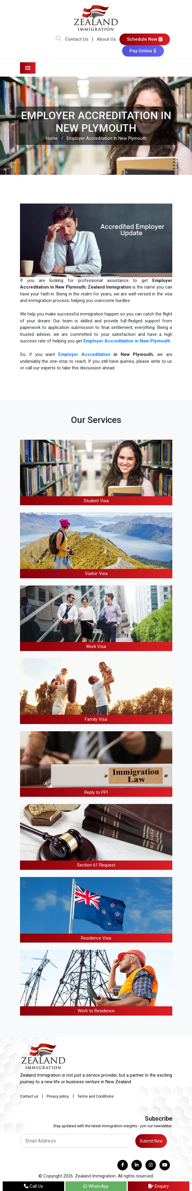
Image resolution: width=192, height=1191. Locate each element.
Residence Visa (96, 938)
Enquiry (158, 1186)
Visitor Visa (96, 573)
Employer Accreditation (84, 354)
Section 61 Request (96, 865)
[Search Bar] (59, 39)
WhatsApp (96, 1186)
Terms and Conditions (95, 1096)
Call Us (33, 1186)
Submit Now (151, 1141)
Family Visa (96, 719)
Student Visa (96, 500)
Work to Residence (96, 1011)
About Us (106, 39)
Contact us (29, 1096)
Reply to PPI (96, 792)
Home (52, 138)
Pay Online (143, 51)
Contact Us (76, 39)
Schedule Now (144, 39)
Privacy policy (58, 1096)
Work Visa (96, 646)
